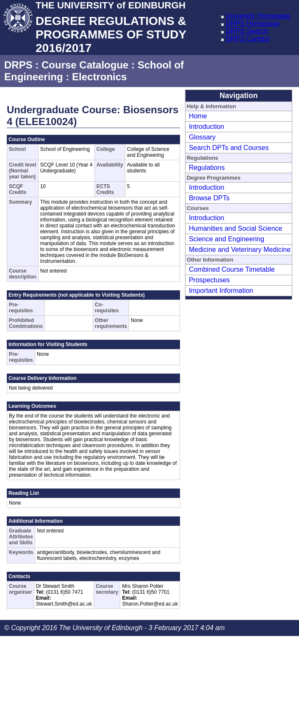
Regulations (207, 167)
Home (198, 116)
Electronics (99, 76)
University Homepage (258, 15)
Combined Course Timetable (232, 269)
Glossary (202, 137)
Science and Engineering (226, 239)
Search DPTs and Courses (229, 147)
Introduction (206, 126)
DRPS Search (247, 31)
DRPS (18, 65)
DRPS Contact (248, 38)
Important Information (221, 290)
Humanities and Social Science (235, 228)
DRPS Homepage (253, 23)
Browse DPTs (209, 198)
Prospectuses (209, 280)
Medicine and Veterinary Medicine (240, 249)
